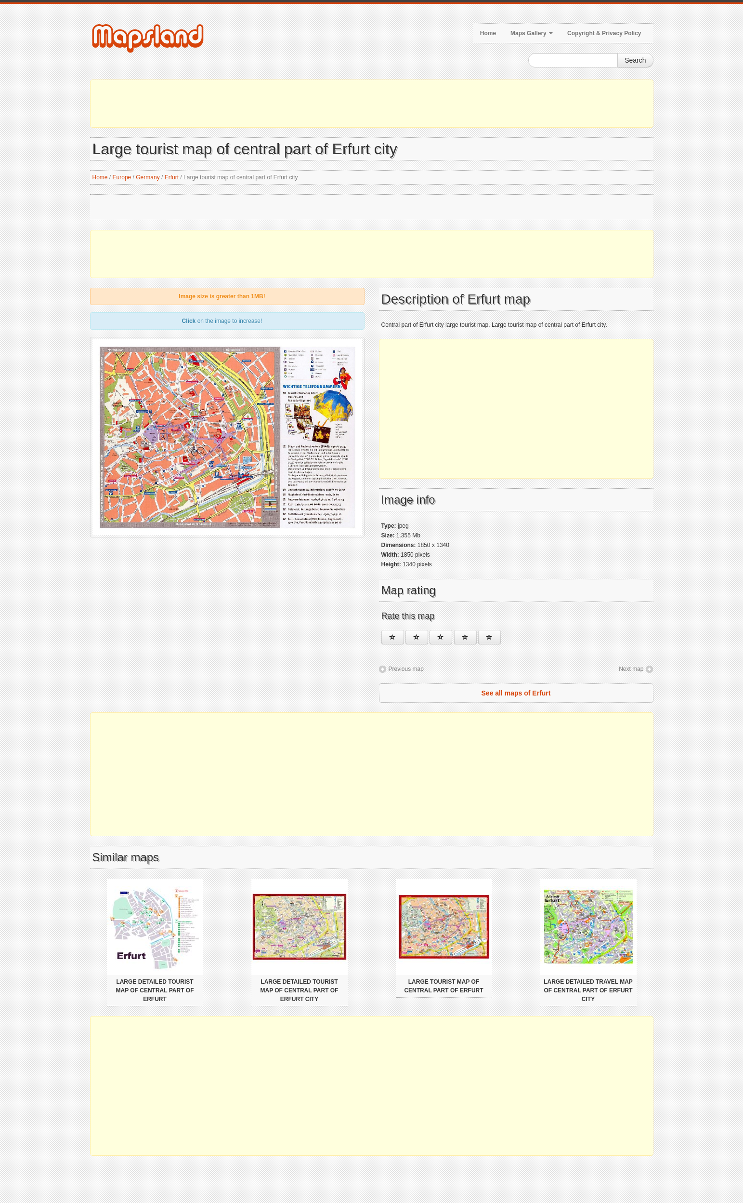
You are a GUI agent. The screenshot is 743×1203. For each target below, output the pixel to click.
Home (488, 33)
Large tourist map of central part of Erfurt (443, 986)
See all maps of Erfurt (516, 693)
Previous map (406, 669)
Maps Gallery (531, 33)
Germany (147, 177)
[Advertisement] (371, 103)
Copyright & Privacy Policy (604, 33)
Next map (631, 669)
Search (635, 60)
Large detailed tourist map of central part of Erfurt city (300, 990)
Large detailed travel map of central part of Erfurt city (588, 990)
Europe (122, 177)
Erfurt (172, 177)
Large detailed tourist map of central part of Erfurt (155, 990)
